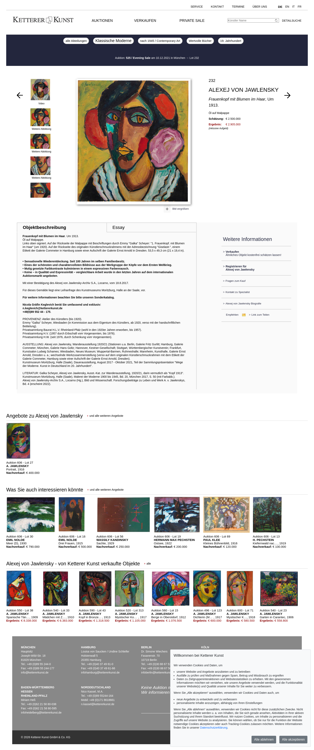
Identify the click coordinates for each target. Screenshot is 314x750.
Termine (238, 6)
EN (287, 6)
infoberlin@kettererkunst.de (158, 672)
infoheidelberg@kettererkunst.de (41, 712)
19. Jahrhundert (230, 40)
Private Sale (191, 21)
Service (197, 6)
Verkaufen (145, 21)
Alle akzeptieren (293, 739)
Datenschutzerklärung (213, 727)
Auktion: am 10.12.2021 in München (150, 57)
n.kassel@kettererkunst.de (97, 704)
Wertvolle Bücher (200, 40)
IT (293, 6)
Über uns (260, 6)
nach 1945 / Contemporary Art (160, 40)
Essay (118, 227)
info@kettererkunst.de (34, 672)
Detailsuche (291, 20)
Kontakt (217, 6)
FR (300, 6)
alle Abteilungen (76, 40)
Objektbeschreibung (44, 227)
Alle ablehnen (264, 739)
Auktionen (102, 21)
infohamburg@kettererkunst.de (100, 672)
